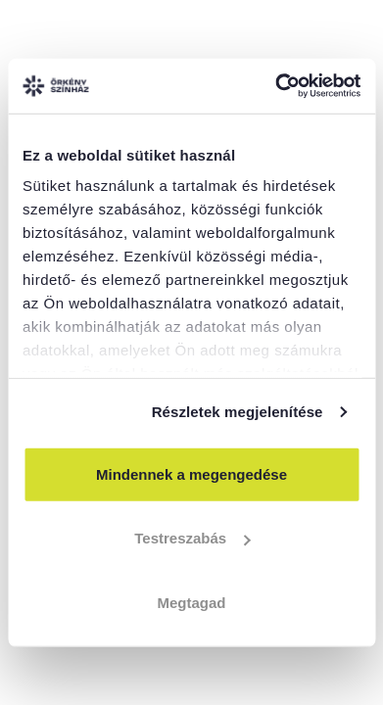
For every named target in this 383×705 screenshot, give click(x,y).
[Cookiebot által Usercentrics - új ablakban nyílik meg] (275, 86)
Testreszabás (192, 538)
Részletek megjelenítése (237, 411)
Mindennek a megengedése (191, 473)
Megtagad (191, 601)
